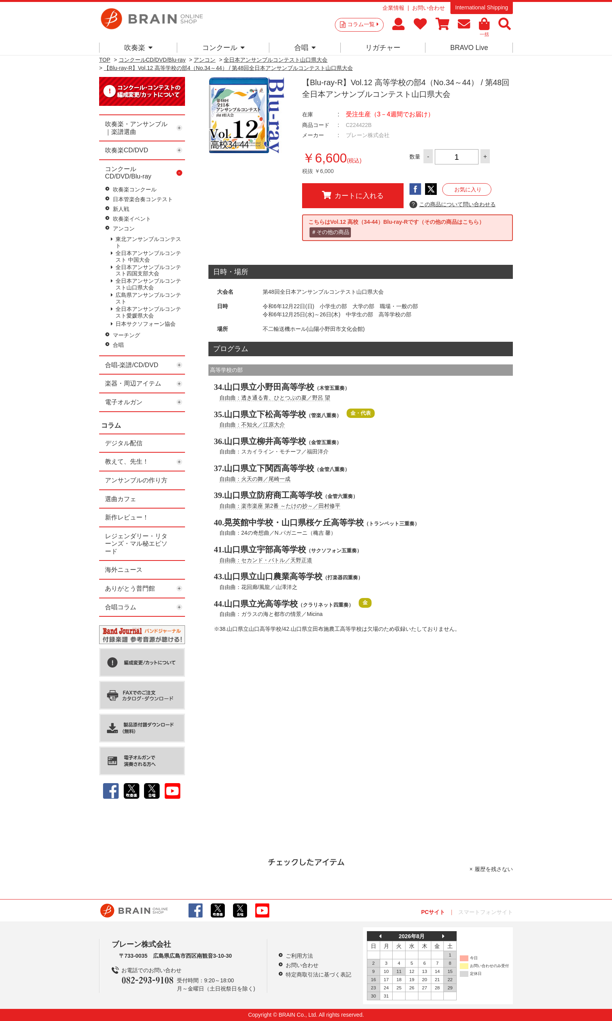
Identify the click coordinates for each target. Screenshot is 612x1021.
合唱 (305, 48)
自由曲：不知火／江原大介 (252, 424)
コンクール (223, 48)
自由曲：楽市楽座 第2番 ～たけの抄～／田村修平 (279, 506)
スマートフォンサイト (485, 912)
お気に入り (468, 189)
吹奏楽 (138, 48)
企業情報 (393, 8)
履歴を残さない (494, 869)
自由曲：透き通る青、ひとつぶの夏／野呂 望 (274, 397)
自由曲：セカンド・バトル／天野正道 (265, 560)
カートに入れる (353, 195)
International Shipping (481, 7)
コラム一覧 (363, 24)
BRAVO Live (469, 48)
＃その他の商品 (330, 232)
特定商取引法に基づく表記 (318, 974)
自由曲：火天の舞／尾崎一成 (254, 479)
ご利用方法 (299, 956)
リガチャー (382, 48)
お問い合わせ (428, 8)
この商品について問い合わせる (452, 205)
